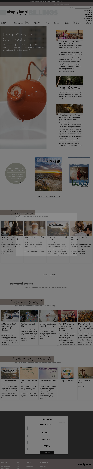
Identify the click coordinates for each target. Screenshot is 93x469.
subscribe (88, 14)
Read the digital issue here (48, 197)
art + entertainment (18, 22)
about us (89, 20)
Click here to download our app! (71, 4)
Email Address (46, 422)
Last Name (46, 437)
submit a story (43, 464)
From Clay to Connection (17, 37)
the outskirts (88, 22)
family (18, 464)
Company (46, 444)
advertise (88, 16)
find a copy (88, 18)
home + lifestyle (67, 22)
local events (87, 10)
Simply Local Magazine (49, 1)
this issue (88, 12)
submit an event (43, 463)
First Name (46, 431)
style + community (77, 22)
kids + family (47, 22)
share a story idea (5, 466)
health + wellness (56, 22)
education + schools (37, 22)
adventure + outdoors (4, 22)
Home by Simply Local (36, 1)
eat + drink (27, 22)
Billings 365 (60, 1)
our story (28, 463)
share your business (5, 464)
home (18, 468)
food (18, 466)
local (18, 463)
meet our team (29, 464)
